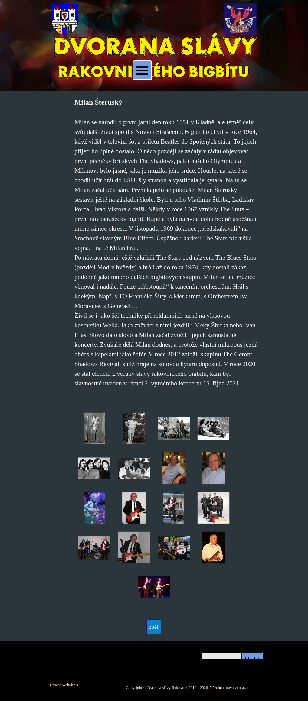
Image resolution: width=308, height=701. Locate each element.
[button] (94, 428)
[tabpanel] (165, 247)
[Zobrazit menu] (142, 70)
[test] (153, 626)
